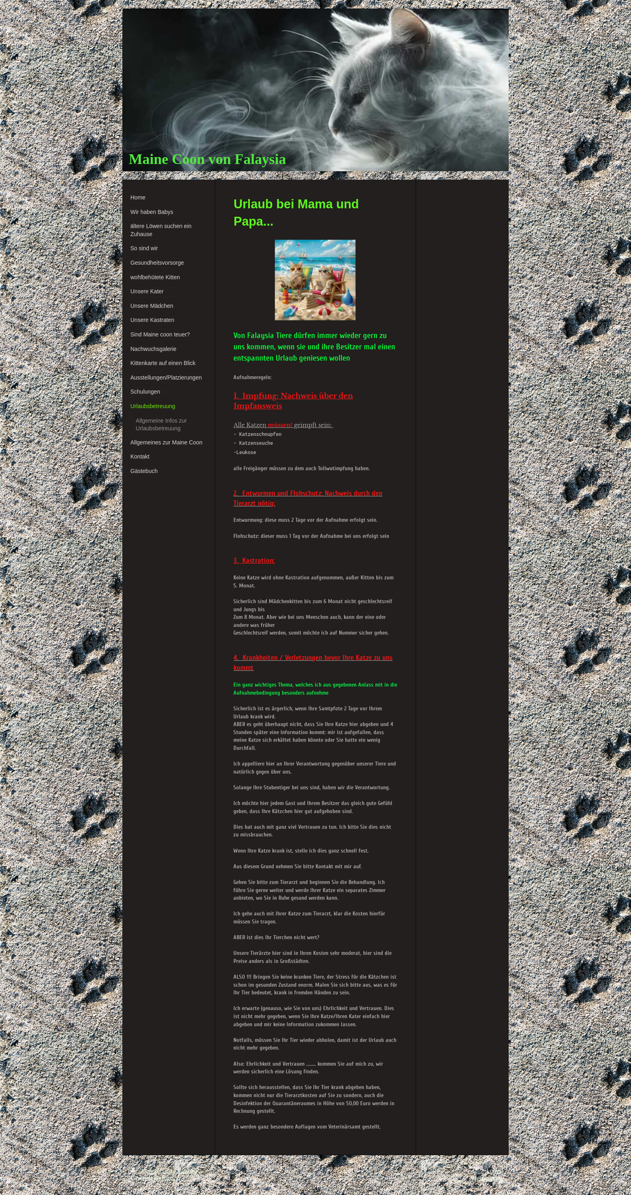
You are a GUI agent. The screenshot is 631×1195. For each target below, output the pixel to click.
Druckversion (151, 1171)
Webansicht (486, 1178)
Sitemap (187, 1171)
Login (494, 1171)
